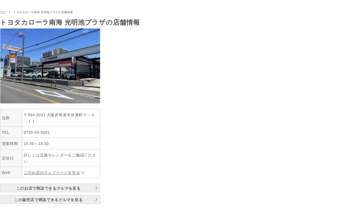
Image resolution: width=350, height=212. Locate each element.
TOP (3, 12)
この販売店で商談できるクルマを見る (48, 200)
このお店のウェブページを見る (52, 172)
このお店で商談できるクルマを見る (48, 188)
